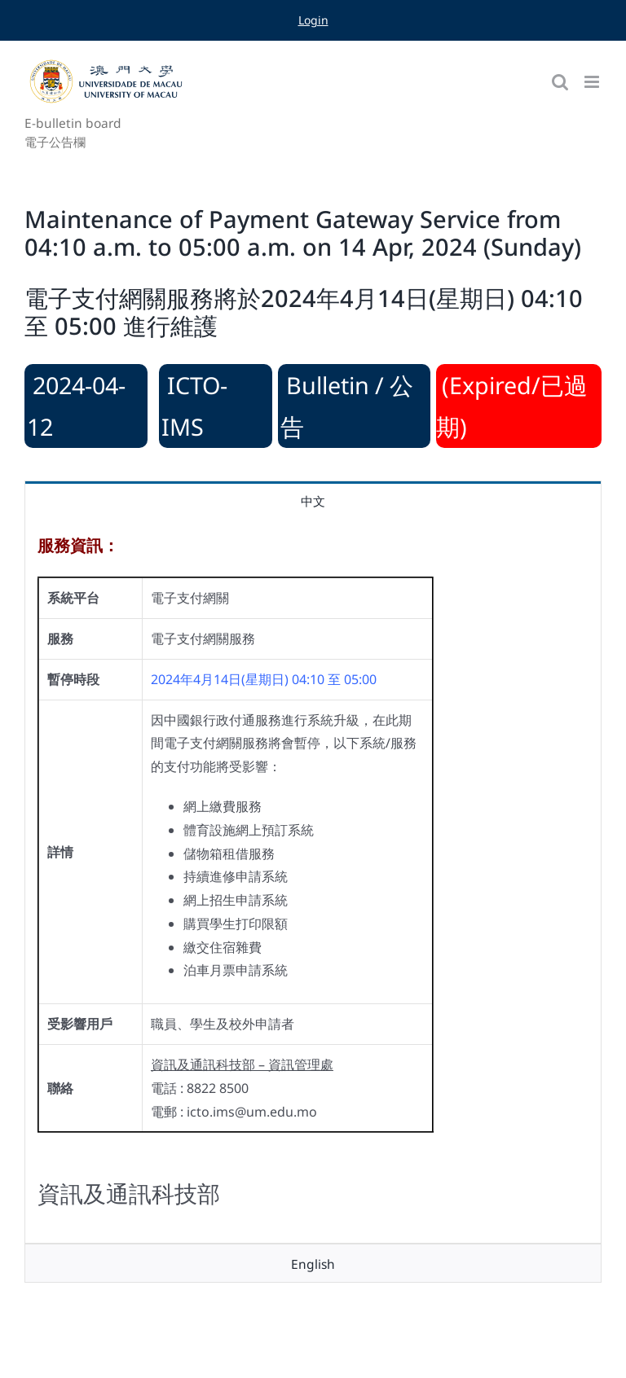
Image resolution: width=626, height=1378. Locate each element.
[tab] (313, 500)
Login (313, 20)
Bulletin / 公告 (346, 406)
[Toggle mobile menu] (593, 81)
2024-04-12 (76, 406)
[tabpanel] (313, 881)
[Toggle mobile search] (560, 81)
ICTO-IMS (194, 406)
